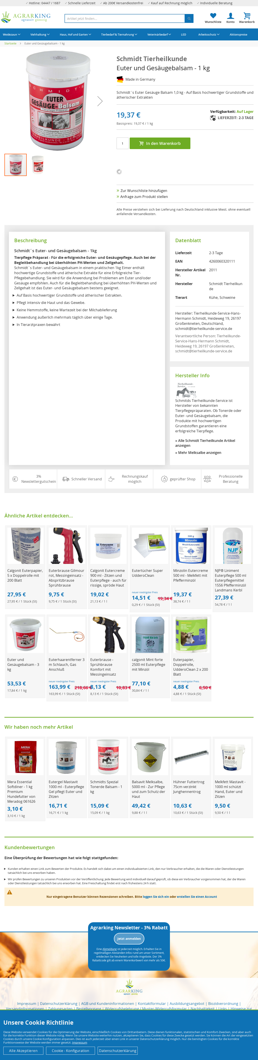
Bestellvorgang (88, 1008)
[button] (100, 101)
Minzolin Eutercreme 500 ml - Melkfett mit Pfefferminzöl (190, 575)
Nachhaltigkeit (203, 1008)
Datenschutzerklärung (58, 1003)
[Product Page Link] (25, 563)
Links (222, 1008)
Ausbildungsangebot (187, 1003)
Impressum (26, 1003)
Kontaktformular (152, 1003)
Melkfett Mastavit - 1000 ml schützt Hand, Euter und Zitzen (230, 789)
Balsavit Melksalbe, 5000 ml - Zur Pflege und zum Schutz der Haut (148, 789)
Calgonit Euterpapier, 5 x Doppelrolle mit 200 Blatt (25, 575)
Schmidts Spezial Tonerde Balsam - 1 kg (106, 786)
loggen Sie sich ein (156, 897)
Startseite (10, 43)
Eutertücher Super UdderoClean (147, 573)
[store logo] (26, 17)
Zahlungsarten (60, 1008)
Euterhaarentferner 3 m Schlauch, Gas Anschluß (67, 664)
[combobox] (129, 18)
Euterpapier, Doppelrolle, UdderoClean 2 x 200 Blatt (190, 667)
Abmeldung (110, 949)
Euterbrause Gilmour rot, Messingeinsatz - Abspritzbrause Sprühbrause (66, 578)
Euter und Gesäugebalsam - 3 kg (23, 664)
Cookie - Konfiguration (70, 1050)
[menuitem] (11, 34)
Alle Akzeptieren (23, 1050)
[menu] (129, 34)
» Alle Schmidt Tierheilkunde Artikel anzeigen (205, 443)
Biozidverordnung (223, 1003)
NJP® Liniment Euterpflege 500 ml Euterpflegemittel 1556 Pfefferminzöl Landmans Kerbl (230, 580)
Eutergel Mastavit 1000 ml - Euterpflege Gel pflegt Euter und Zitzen (66, 789)
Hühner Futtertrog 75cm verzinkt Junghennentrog (188, 786)
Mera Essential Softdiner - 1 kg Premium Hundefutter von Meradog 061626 (21, 791)
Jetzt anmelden (129, 938)
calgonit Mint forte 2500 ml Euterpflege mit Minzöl (148, 664)
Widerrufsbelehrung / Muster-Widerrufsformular (146, 1008)
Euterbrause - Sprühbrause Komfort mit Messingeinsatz (103, 667)
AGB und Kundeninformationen (107, 1003)
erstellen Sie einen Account (197, 897)
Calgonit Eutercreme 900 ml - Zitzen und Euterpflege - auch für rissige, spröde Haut (108, 578)
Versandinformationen (25, 1008)
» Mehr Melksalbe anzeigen (198, 452)
